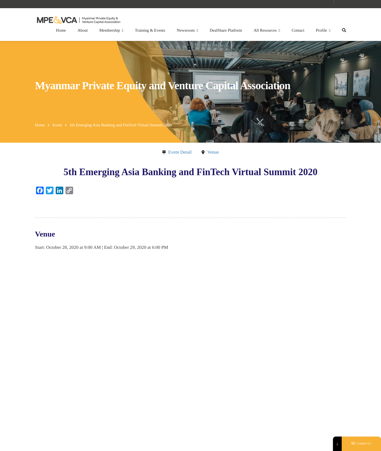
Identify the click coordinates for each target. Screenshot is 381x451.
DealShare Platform (226, 30)
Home (61, 30)
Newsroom (186, 30)
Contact (298, 30)
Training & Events (150, 30)
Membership (109, 30)
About (83, 30)
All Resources (265, 30)
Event (57, 125)
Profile (321, 30)
